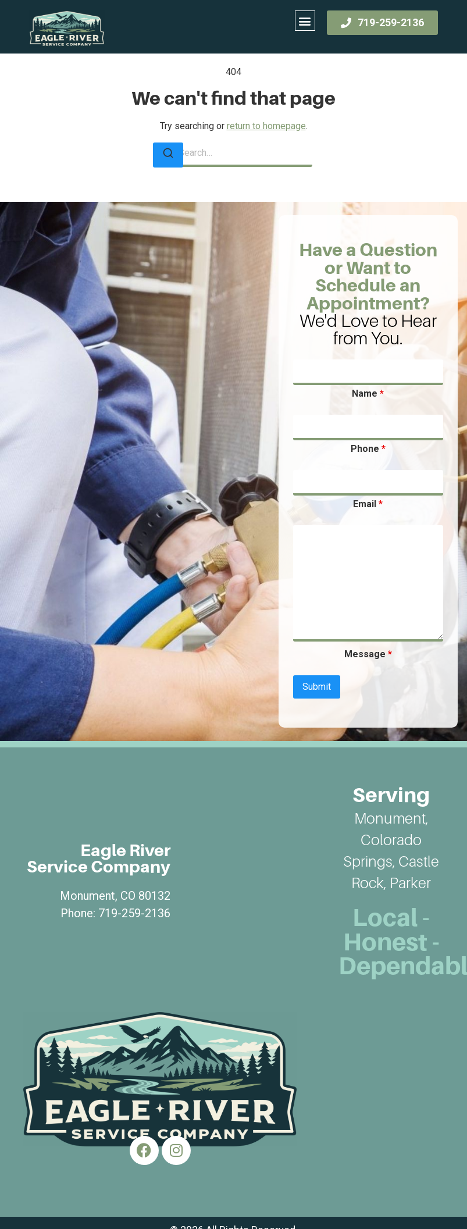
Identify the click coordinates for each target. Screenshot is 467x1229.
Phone (368, 449)
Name (368, 393)
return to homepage (266, 125)
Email (368, 504)
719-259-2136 (134, 913)
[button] (305, 20)
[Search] (168, 155)
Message (368, 654)
